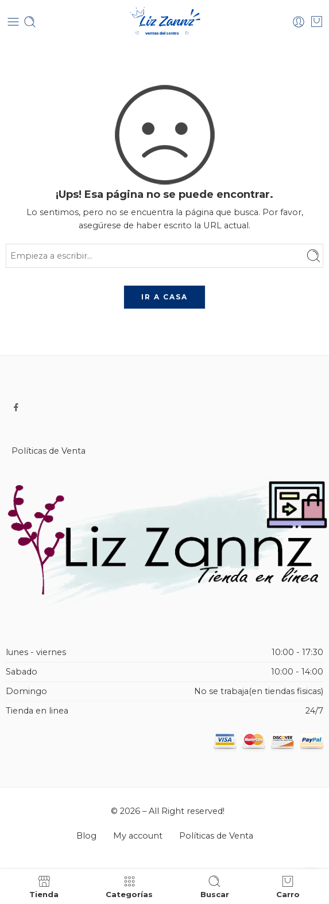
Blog (86, 836)
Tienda (44, 886)
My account (137, 836)
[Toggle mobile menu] (13, 22)
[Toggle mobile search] (30, 21)
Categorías (129, 886)
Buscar (214, 886)
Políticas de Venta (48, 451)
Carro (288, 886)
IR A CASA (164, 297)
